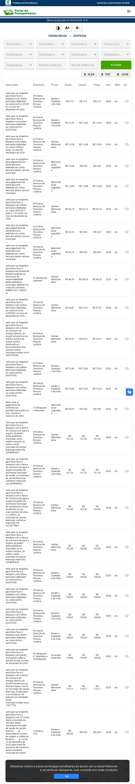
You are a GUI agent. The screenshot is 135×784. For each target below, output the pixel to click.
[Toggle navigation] (129, 11)
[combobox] (16, 44)
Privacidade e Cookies (24, 770)
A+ (67, 28)
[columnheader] (17, 85)
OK (66, 776)
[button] (30, 44)
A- (78, 28)
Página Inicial (58, 35)
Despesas (79, 35)
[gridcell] (17, 101)
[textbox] (51, 65)
